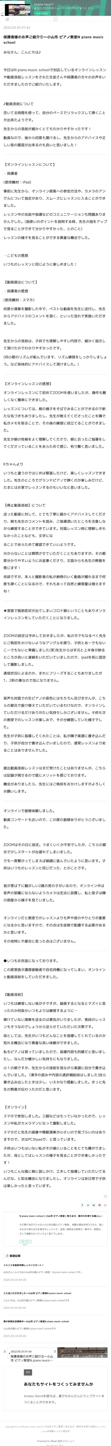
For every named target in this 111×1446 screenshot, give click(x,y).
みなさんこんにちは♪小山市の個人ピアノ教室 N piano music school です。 (43, 1272)
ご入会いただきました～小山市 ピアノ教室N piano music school (37, 1293)
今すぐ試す (42, 13)
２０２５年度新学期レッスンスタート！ (23, 1265)
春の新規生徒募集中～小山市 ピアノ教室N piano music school (36, 1321)
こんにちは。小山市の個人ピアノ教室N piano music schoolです (36, 1300)
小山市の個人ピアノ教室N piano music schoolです (29, 1328)
